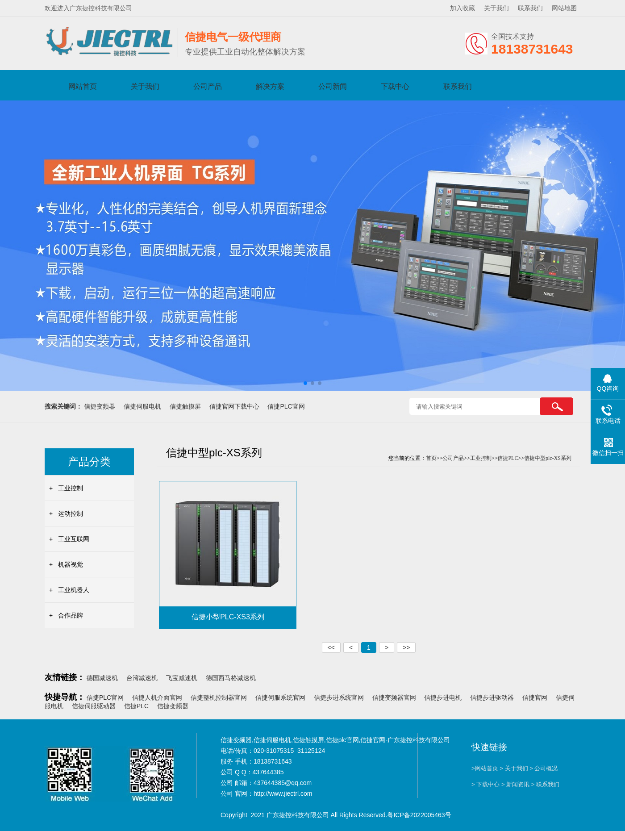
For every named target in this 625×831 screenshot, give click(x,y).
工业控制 (70, 488)
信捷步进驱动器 (492, 697)
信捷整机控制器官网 (219, 697)
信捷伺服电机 (142, 406)
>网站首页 (484, 768)
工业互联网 (73, 539)
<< (331, 647)
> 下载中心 (485, 784)
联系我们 (530, 8)
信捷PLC (507, 458)
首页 (431, 458)
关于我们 (496, 8)
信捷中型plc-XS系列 (547, 458)
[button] (305, 383)
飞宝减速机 (181, 677)
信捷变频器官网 (394, 697)
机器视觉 (70, 564)
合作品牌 (70, 615)
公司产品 (207, 86)
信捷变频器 (99, 406)
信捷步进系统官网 (339, 697)
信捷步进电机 (443, 697)
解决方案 (270, 86)
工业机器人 (73, 589)
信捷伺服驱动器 (94, 706)
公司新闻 (332, 86)
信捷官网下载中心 (234, 406)
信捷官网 (534, 697)
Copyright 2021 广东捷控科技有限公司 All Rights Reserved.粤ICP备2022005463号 (336, 814)
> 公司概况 (543, 768)
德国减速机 (102, 677)
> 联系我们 (545, 784)
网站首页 (82, 86)
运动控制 (70, 513)
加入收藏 (462, 8)
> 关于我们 (514, 768)
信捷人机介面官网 (157, 697)
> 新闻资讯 (515, 784)
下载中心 (395, 86)
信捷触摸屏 (185, 406)
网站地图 (564, 8)
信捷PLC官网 (285, 406)
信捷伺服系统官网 (280, 697)
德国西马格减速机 (231, 677)
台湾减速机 (142, 677)
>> (406, 647)
